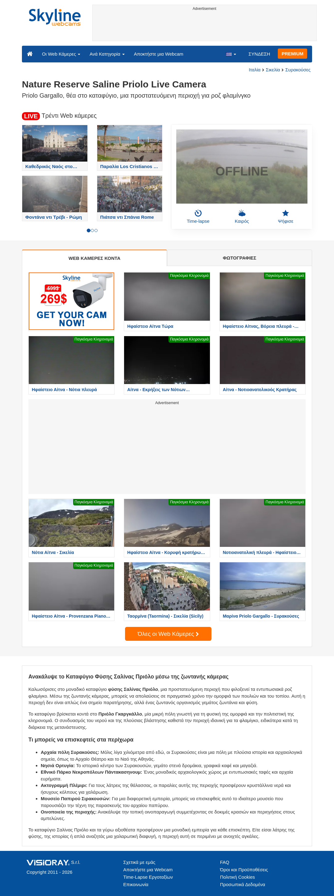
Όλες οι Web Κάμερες (168, 634)
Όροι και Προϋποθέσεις (244, 869)
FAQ (224, 862)
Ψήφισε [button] (285, 216)
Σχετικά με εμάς (139, 862)
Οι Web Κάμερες (61, 54)
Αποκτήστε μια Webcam (158, 54)
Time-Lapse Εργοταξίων (148, 877)
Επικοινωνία (135, 884)
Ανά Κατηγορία (107, 54)
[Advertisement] (205, 27)
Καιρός (242, 216)
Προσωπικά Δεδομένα (242, 884)
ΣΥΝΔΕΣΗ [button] (259, 54)
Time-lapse (198, 216)
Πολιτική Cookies (237, 877)
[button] (231, 53)
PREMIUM (292, 53)
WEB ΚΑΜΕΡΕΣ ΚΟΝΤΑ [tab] (94, 258)
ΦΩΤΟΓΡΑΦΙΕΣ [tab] (240, 257)
